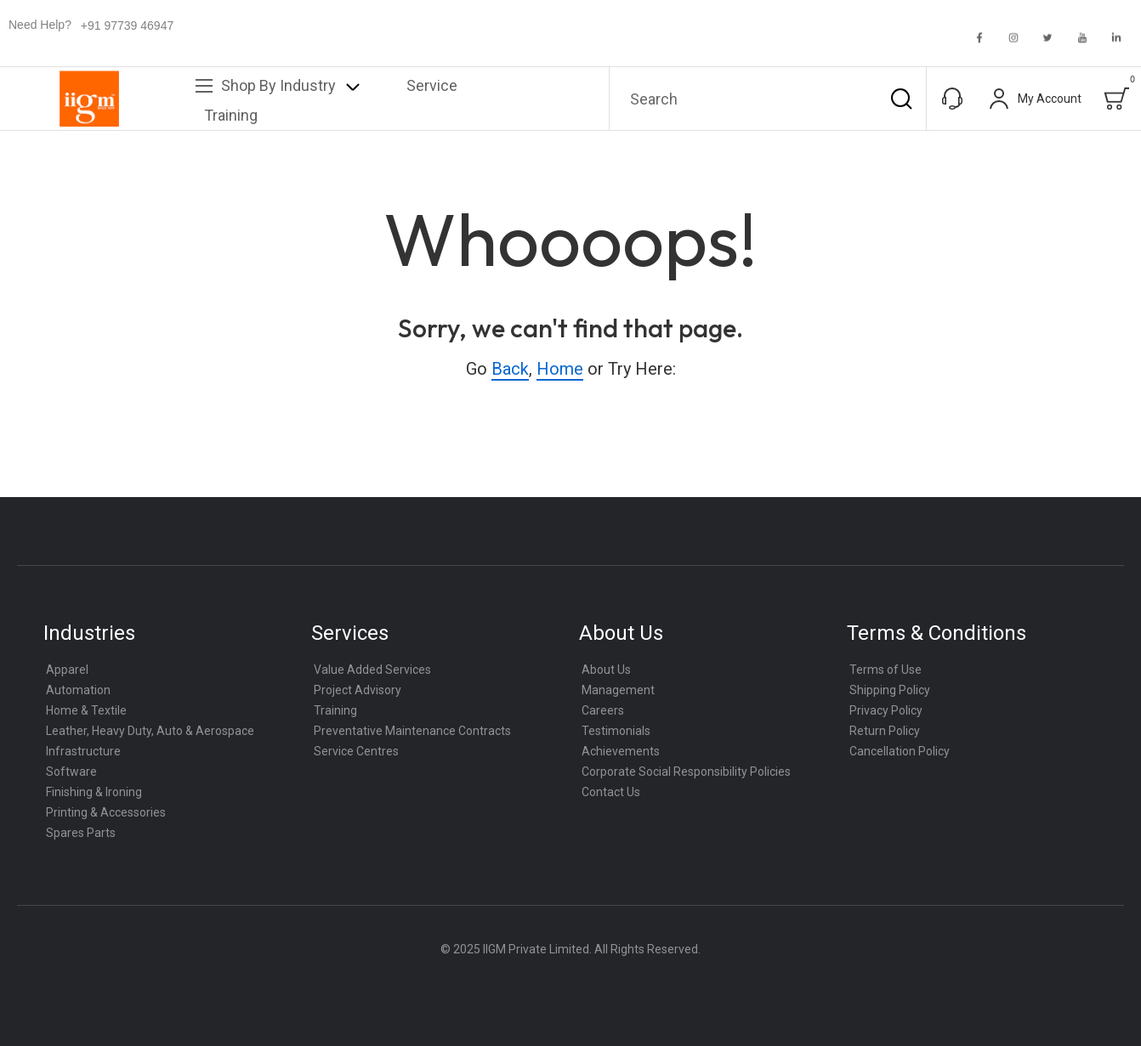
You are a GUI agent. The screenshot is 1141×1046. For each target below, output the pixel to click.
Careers (603, 710)
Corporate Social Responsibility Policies (686, 771)
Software (71, 771)
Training (335, 710)
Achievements (621, 751)
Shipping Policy (889, 690)
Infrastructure (83, 751)
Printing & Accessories (106, 812)
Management (618, 690)
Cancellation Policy (899, 751)
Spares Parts (81, 833)
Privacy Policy (885, 710)
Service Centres (356, 751)
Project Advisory (357, 690)
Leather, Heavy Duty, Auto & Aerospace (150, 731)
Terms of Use (885, 669)
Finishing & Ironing (94, 792)
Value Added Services (372, 669)
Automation (78, 690)
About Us (606, 669)
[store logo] (89, 99)
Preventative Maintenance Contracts (412, 731)
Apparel (67, 669)
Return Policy (884, 731)
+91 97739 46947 (127, 25)
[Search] (901, 98)
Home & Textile (86, 710)
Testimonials (616, 731)
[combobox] (768, 98)
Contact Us (611, 792)
